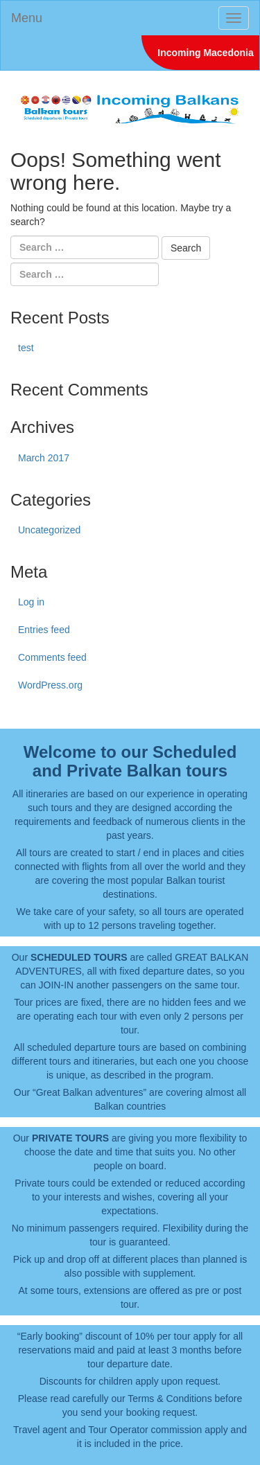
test (26, 347)
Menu (26, 18)
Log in (31, 601)
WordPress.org (50, 685)
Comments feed (52, 657)
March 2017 (43, 457)
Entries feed (44, 629)
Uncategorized (49, 529)
